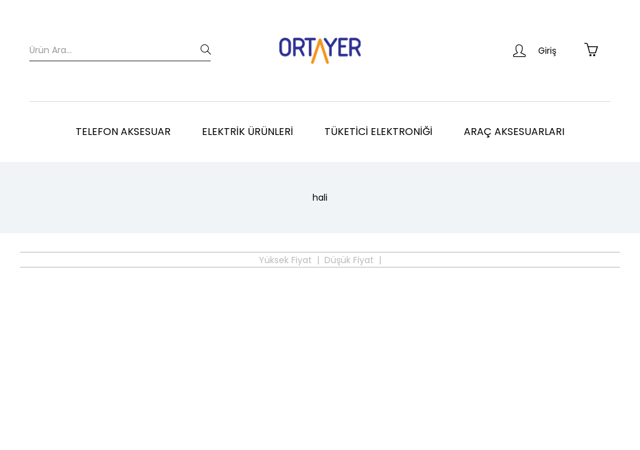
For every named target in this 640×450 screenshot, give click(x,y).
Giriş (534, 50)
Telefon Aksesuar (123, 131)
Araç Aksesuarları (514, 131)
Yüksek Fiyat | (289, 260)
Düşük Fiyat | (352, 260)
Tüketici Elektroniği (378, 131)
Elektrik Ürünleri (247, 131)
